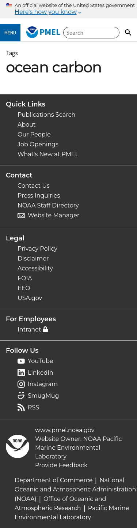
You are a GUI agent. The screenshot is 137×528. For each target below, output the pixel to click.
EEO (24, 288)
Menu (10, 32)
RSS (33, 407)
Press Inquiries (39, 195)
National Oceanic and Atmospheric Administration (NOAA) (75, 489)
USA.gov (30, 298)
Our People (34, 134)
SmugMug (43, 395)
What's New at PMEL (48, 154)
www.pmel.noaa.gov (64, 430)
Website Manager (53, 215)
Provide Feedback (61, 465)
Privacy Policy (37, 248)
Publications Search (46, 114)
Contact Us (34, 185)
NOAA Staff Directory (48, 205)
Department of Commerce (53, 480)
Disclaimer (33, 258)
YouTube (40, 360)
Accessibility (35, 268)
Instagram (43, 384)
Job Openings (38, 144)
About (27, 124)
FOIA (25, 278)
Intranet (29, 329)
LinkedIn (40, 372)
